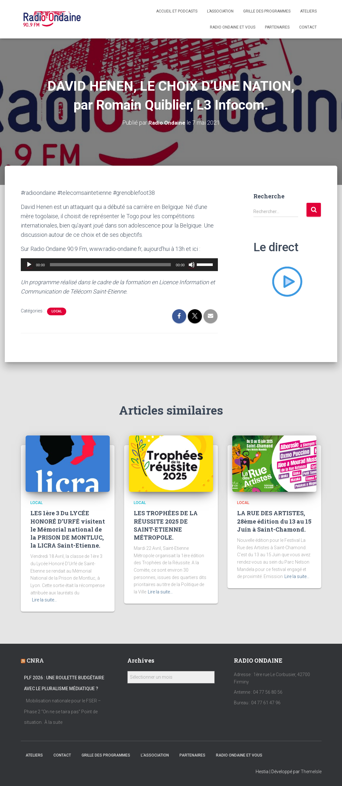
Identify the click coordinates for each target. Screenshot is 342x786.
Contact (308, 27)
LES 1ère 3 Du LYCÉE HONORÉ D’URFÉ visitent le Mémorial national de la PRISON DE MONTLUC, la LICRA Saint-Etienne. (67, 529)
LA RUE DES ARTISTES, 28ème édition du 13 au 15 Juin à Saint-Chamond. (274, 521)
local (57, 311)
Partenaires (277, 27)
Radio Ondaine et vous (232, 27)
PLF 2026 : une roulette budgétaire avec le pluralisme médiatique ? (64, 683)
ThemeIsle (311, 771)
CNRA (35, 660)
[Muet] (191, 264)
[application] (119, 264)
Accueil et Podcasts (176, 11)
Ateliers (308, 11)
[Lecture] (29, 264)
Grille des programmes (266, 11)
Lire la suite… (44, 599)
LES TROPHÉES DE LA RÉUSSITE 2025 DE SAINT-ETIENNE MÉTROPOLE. (166, 525)
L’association (220, 11)
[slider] (110, 264)
